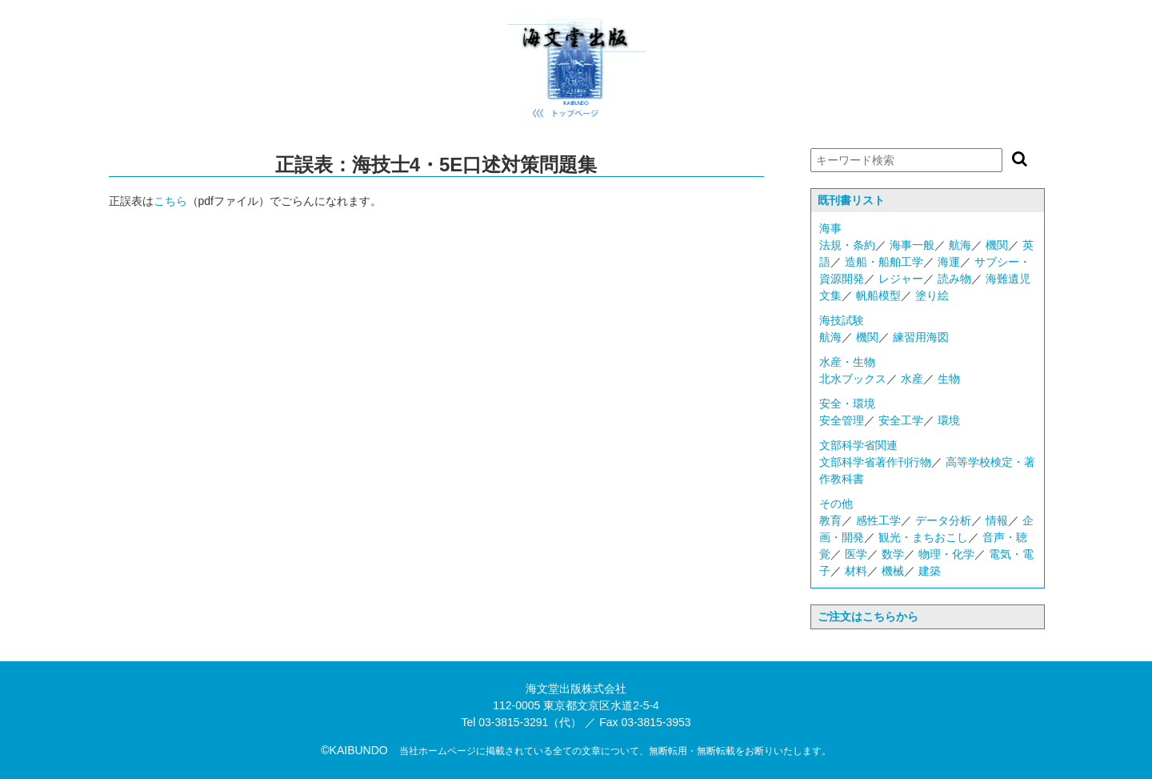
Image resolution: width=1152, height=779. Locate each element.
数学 (893, 554)
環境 (949, 420)
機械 (893, 570)
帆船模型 (878, 295)
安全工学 (900, 420)
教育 (830, 520)
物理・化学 (946, 554)
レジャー (900, 278)
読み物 (954, 278)
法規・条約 (847, 245)
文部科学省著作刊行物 (875, 462)
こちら (170, 201)
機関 (997, 245)
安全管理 (841, 420)
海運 (949, 261)
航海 (960, 245)
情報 (997, 520)
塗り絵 (932, 295)
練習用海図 (921, 337)
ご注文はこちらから (868, 616)
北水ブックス (852, 378)
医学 (856, 554)
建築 (929, 570)
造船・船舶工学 (884, 261)
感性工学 (878, 520)
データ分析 (943, 520)
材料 (856, 570)
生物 (949, 378)
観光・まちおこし (923, 537)
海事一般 (912, 245)
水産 (912, 378)
